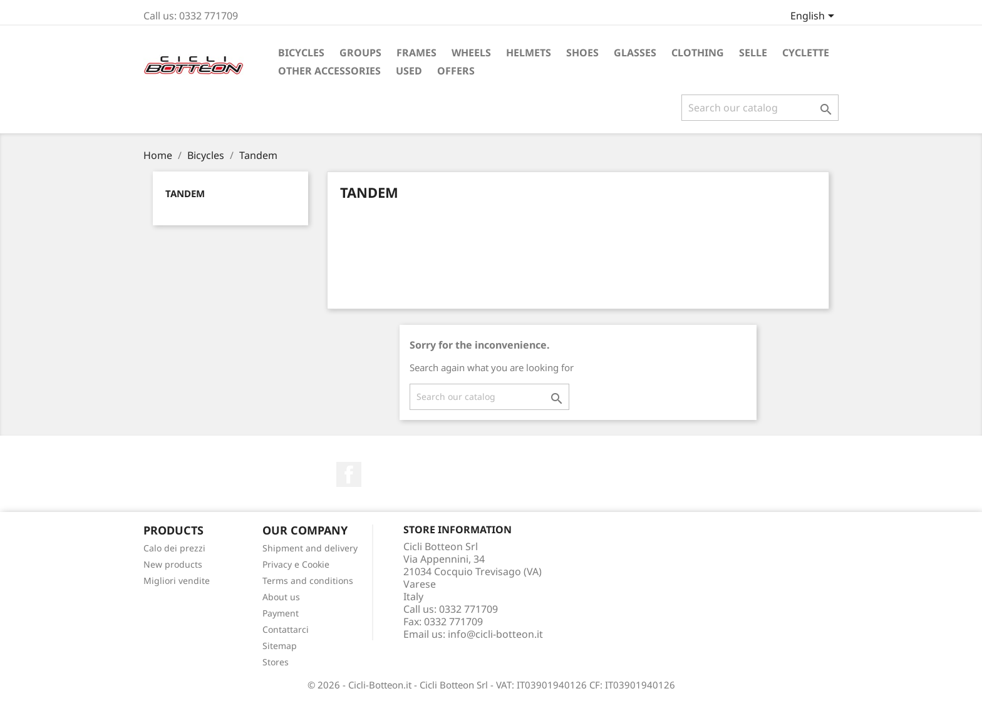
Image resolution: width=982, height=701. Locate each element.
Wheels (471, 52)
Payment (280, 613)
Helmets (528, 52)
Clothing (697, 52)
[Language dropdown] (814, 16)
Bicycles (301, 52)
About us (281, 597)
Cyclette (805, 52)
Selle (753, 52)
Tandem (185, 193)
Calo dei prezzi (174, 548)
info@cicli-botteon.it (495, 634)
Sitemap (279, 646)
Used (409, 71)
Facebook (348, 474)
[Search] (760, 108)
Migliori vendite (176, 580)
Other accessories (329, 71)
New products (172, 564)
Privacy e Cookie (295, 564)
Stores (275, 662)
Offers (456, 71)
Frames (416, 52)
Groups (360, 52)
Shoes (582, 52)
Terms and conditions (307, 580)
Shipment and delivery (310, 548)
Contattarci (285, 629)
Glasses (635, 52)
